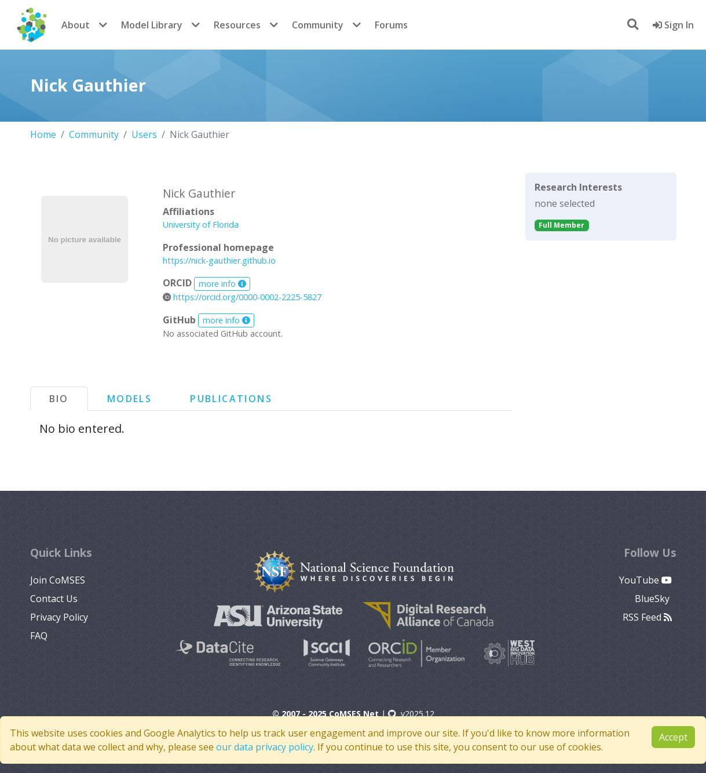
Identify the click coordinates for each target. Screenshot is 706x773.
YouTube (645, 580)
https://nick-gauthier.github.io (219, 260)
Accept (673, 737)
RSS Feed (647, 617)
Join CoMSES (57, 580)
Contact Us (54, 598)
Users (144, 134)
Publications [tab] (231, 398)
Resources (237, 25)
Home (43, 134)
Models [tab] (129, 398)
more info (222, 283)
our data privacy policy (264, 747)
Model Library (151, 25)
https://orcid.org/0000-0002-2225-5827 (242, 296)
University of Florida (201, 224)
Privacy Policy (59, 617)
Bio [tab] (59, 398)
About (75, 25)
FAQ (38, 635)
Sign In (673, 25)
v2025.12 (411, 713)
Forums (391, 25)
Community (317, 25)
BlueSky (653, 598)
